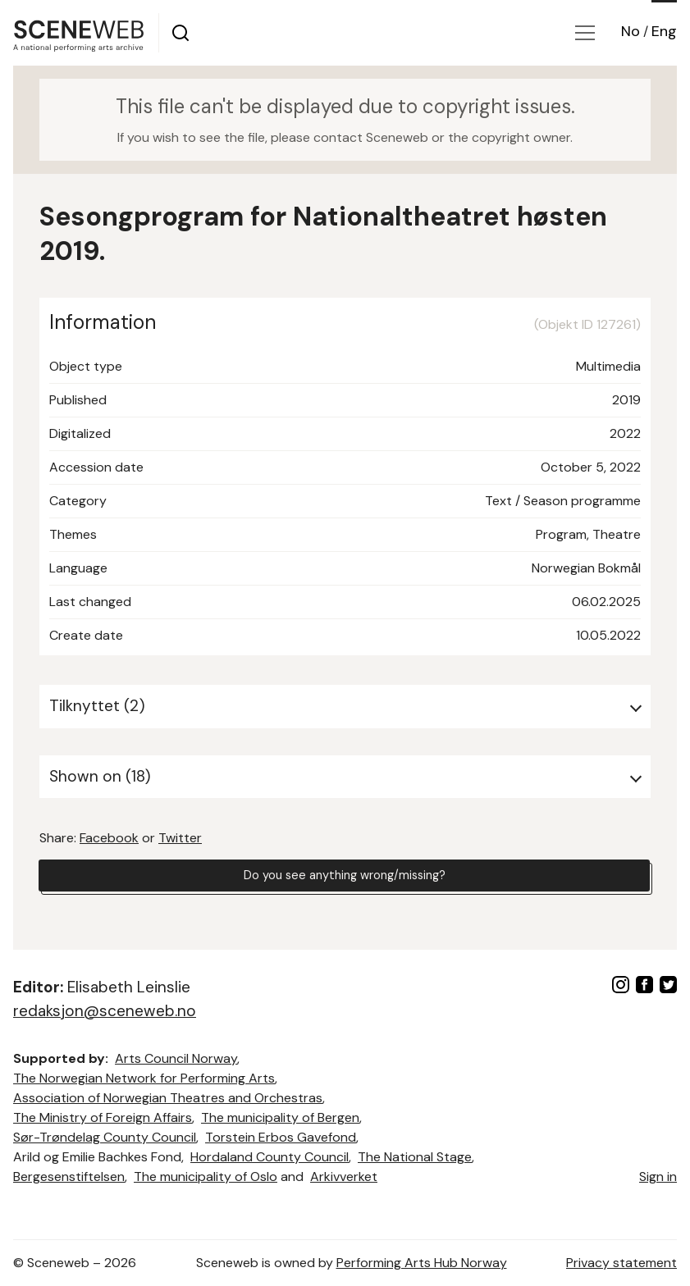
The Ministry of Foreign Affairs (102, 1117)
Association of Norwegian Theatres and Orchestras (167, 1097)
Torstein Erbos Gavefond (280, 1137)
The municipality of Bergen (280, 1117)
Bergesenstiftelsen (69, 1176)
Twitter (180, 837)
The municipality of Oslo (205, 1176)
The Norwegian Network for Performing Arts (144, 1078)
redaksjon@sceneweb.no (104, 1011)
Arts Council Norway (176, 1058)
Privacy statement (621, 1262)
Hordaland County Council (269, 1156)
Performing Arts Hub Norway (421, 1262)
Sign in (658, 1176)
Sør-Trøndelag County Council (104, 1137)
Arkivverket (343, 1176)
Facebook (109, 837)
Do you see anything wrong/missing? (345, 877)
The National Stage (415, 1156)
